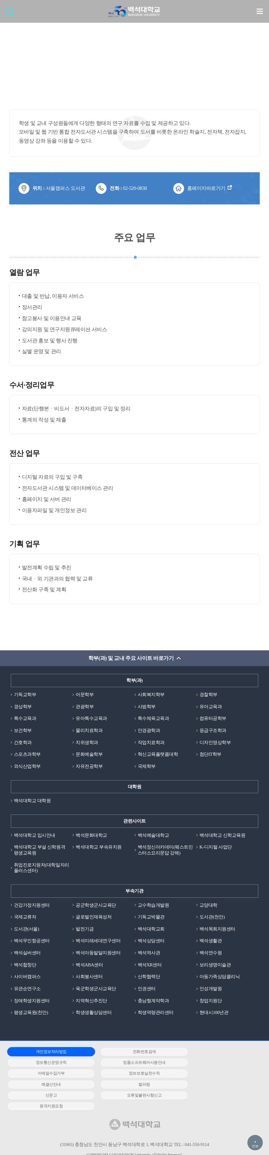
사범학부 (147, 706)
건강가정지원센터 (32, 905)
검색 (11, 14)
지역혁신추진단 (91, 1001)
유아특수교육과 (91, 718)
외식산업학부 (27, 766)
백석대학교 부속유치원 (98, 847)
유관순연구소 (27, 989)
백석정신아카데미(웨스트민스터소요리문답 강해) (165, 850)
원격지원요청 (131, 1085)
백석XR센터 (150, 965)
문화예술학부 (89, 754)
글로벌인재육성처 (93, 917)
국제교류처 (25, 917)
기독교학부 (25, 694)
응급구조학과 (213, 730)
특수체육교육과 (153, 718)
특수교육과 (25, 718)
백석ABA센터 (89, 965)
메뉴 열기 (259, 11)
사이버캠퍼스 (27, 977)
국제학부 (147, 766)
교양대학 (208, 905)
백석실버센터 (27, 953)
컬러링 (131, 1074)
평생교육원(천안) (31, 1013)
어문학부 (85, 694)
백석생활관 (211, 941)
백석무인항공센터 (32, 941)
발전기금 (85, 929)
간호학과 (23, 742)
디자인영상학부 (215, 742)
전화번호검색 (131, 1052)
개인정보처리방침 (47, 1052)
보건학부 (23, 730)
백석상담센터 (151, 941)
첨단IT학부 (210, 754)
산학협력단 (149, 977)
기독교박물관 (151, 917)
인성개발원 (211, 989)
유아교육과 (211, 706)
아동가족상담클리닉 (220, 977)
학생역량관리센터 (156, 1013)
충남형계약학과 (153, 1001)
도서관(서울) (26, 929)
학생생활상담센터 (93, 1013)
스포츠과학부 (27, 754)
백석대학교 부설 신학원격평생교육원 (39, 850)
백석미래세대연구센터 (98, 941)
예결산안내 (47, 1074)
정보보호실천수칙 (215, 1063)
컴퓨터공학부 (213, 718)
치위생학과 (87, 742)
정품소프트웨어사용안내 (47, 1063)
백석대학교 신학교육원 (222, 835)
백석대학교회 (151, 929)
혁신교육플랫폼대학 (158, 754)
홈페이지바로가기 (206, 188)
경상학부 (23, 706)
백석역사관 (149, 953)
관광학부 (85, 706)
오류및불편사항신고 (46, 1085)
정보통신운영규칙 (215, 1052)
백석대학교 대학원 (32, 801)
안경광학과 (149, 730)
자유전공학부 (89, 766)
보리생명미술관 (215, 965)
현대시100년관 (214, 1013)
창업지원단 (211, 1001)
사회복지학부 (151, 694)
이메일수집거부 (131, 1063)
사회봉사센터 (89, 977)
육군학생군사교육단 (96, 989)
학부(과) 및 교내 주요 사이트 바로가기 (131, 658)
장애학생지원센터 (32, 1001)
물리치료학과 (89, 730)
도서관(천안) (212, 917)
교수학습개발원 (153, 905)
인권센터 (147, 989)
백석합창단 (25, 965)
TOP (255, 1146)
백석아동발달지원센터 (98, 953)
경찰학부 (208, 694)
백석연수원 (211, 953)
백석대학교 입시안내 (34, 835)
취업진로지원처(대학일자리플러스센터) (41, 868)
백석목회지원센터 (217, 929)
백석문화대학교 (91, 835)
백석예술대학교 (153, 835)
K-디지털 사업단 (216, 847)
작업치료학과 (151, 742)
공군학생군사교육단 (96, 905)
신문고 (216, 1074)
